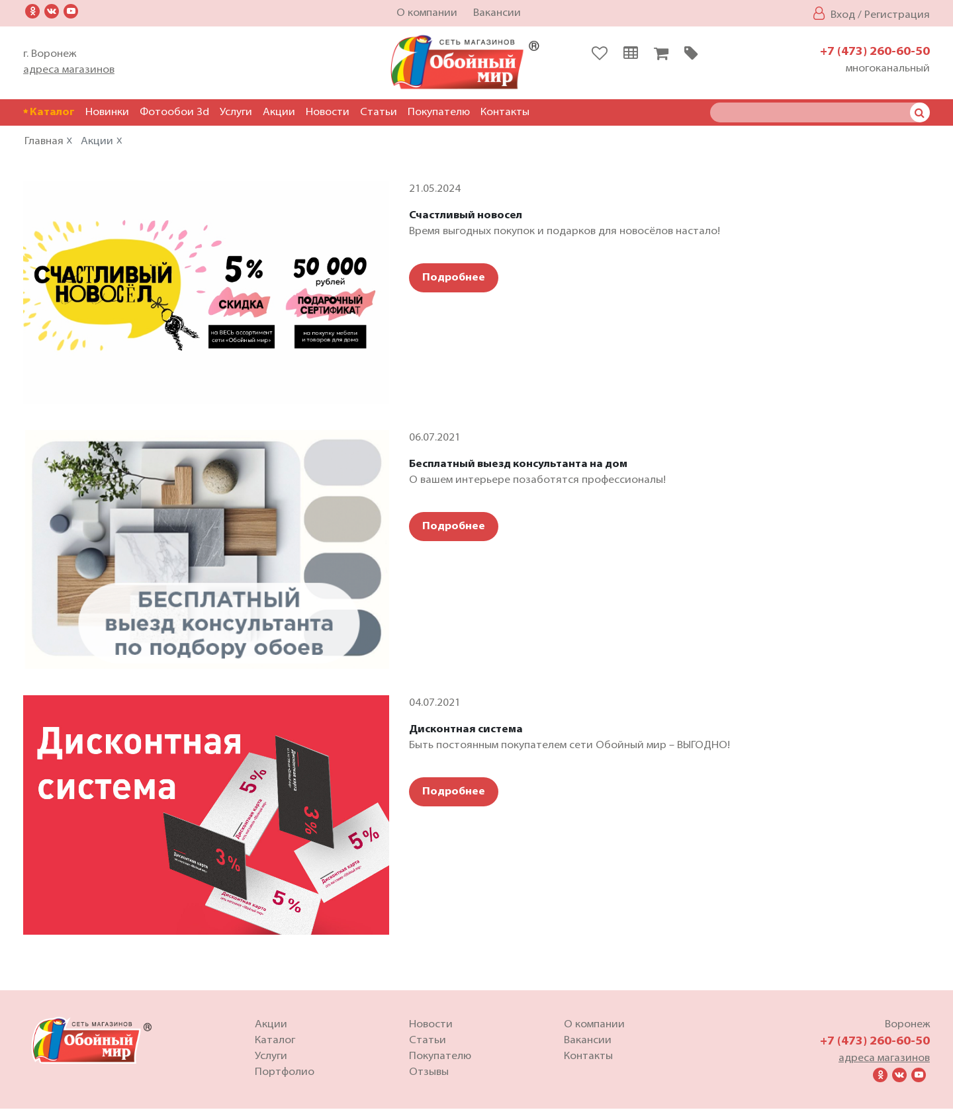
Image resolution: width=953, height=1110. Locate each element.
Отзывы (429, 1073)
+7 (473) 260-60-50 (875, 52)
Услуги (236, 112)
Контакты (504, 112)
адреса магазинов (68, 70)
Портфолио (284, 1073)
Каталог (49, 112)
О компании (426, 13)
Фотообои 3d (174, 112)
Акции (279, 112)
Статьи (378, 112)
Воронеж (907, 1026)
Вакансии (497, 13)
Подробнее (453, 279)
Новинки (107, 112)
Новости (327, 112)
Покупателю (439, 112)
